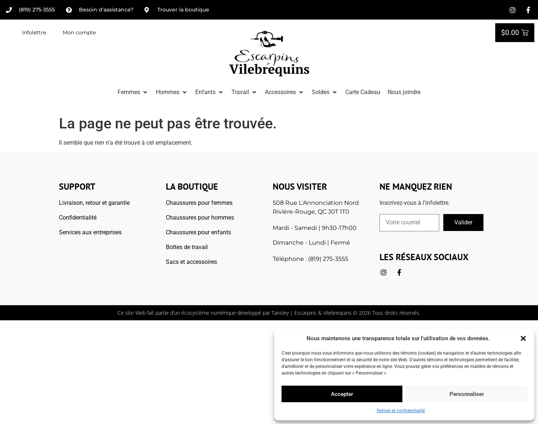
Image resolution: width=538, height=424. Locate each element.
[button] (523, 338)
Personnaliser (467, 394)
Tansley (280, 312)
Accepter (342, 394)
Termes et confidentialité (400, 410)
